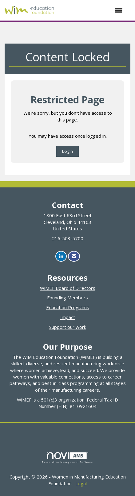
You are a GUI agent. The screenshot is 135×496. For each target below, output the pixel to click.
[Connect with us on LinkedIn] (61, 256)
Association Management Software (67, 457)
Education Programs (67, 307)
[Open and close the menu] (91, 10)
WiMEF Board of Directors (67, 288)
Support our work (67, 327)
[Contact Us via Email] (74, 256)
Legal (81, 483)
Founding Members (67, 297)
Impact (67, 317)
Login (67, 151)
